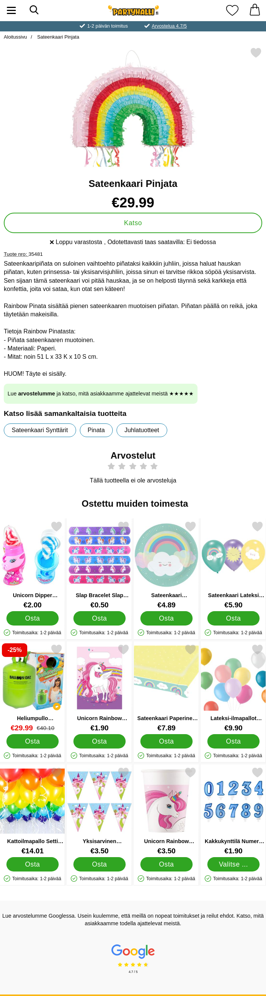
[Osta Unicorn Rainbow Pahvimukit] (166, 864)
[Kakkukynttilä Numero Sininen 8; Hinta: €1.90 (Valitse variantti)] (233, 810)
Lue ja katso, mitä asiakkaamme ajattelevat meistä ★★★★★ (101, 394)
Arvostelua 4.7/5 (169, 26)
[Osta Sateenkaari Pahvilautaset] (166, 618)
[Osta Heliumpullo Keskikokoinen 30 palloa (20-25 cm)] (32, 741)
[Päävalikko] (11, 10)
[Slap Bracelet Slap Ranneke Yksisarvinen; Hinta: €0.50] (99, 564)
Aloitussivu (15, 37)
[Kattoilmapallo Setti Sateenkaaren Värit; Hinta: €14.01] (32, 810)
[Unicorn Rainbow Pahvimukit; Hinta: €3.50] (166, 810)
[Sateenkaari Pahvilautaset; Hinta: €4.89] (166, 564)
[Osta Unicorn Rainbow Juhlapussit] (99, 741)
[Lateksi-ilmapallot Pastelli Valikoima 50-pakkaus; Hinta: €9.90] (233, 687)
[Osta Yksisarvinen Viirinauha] (99, 864)
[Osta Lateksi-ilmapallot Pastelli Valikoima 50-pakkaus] (233, 741)
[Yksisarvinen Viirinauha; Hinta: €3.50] (99, 810)
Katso (133, 223)
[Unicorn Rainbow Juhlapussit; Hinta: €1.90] (99, 687)
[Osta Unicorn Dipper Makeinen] (32, 618)
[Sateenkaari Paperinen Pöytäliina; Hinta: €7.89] (166, 687)
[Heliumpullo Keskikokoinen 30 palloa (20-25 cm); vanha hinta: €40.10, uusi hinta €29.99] (32, 687)
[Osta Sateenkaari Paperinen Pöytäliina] (166, 741)
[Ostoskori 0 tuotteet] (254, 10)
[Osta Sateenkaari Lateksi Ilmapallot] (233, 618)
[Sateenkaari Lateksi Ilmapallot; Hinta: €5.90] (233, 564)
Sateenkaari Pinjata (57, 37)
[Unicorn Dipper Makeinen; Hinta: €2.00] (32, 564)
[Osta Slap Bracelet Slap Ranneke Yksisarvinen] (99, 618)
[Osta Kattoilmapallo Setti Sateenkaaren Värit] (32, 864)
